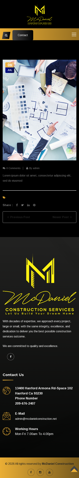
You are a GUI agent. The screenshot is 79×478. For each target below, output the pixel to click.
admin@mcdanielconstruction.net (36, 418)
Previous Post (18, 217)
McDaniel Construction (58, 463)
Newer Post (62, 217)
